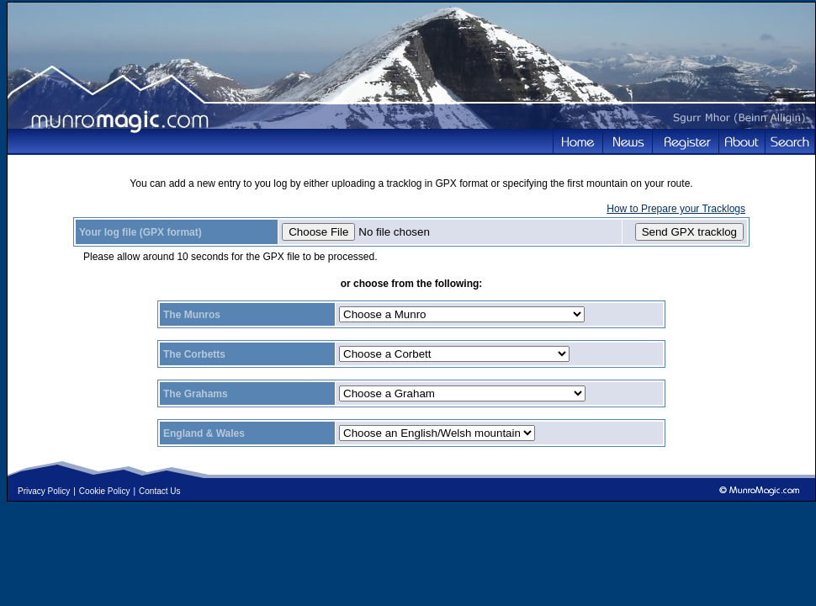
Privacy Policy (44, 491)
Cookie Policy (104, 491)
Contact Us (159, 491)
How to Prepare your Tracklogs (676, 209)
